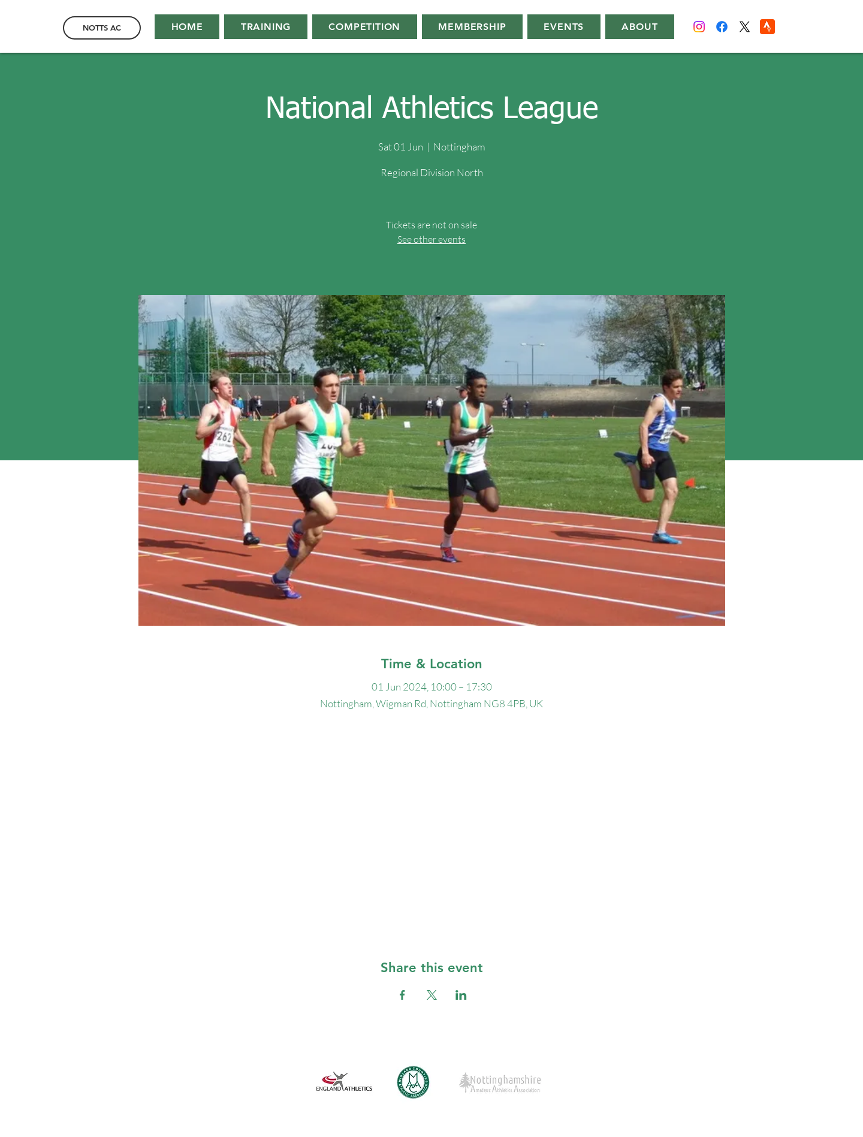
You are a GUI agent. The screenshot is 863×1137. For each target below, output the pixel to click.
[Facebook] (721, 26)
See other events (431, 239)
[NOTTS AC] (102, 28)
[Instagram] (699, 26)
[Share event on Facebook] (402, 995)
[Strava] (767, 26)
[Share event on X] (431, 995)
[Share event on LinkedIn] (461, 995)
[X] (744, 26)
